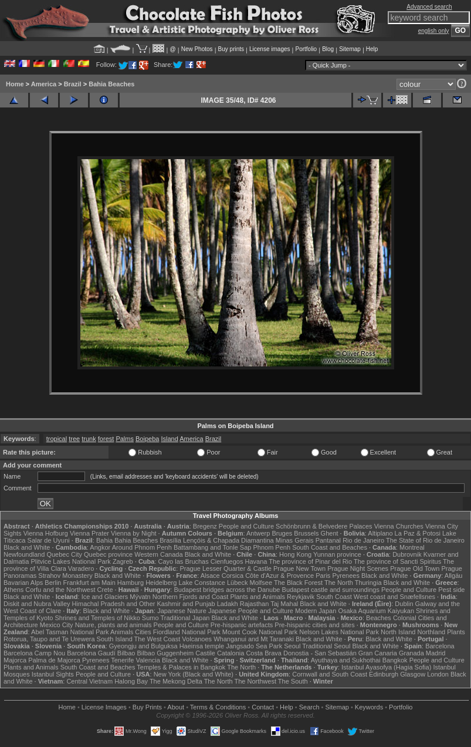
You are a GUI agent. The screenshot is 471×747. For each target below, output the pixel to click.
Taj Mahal (284, 603)
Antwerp (258, 533)
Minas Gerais (295, 540)
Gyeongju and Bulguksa (143, 646)
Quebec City (64, 554)
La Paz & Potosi (417, 533)
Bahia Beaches (111, 84)
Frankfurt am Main (89, 582)
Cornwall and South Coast (329, 674)
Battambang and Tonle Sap (213, 547)
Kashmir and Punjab (186, 603)
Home (15, 84)
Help (372, 49)
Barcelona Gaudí (91, 653)
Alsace (210, 575)
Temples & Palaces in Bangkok (181, 667)
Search (309, 707)
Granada (411, 653)
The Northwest (255, 681)
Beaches (378, 617)
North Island (398, 631)
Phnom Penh (271, 547)
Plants (456, 631)
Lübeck (237, 582)
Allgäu (454, 575)
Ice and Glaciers (105, 596)
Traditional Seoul (326, 646)
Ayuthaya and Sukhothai (346, 660)
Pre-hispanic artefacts (242, 624)
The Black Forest (298, 582)
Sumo (150, 617)
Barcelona (440, 646)
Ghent (329, 533)
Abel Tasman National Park (70, 631)
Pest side (451, 589)
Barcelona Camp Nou (34, 653)
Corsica (232, 575)
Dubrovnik (407, 554)
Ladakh (227, 603)
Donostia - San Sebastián (320, 653)
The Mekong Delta (176, 681)
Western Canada (158, 554)
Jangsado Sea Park (254, 646)
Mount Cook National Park (259, 631)
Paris (323, 575)
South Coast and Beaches (329, 547)
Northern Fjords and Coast (191, 596)
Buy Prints (147, 707)
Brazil (73, 84)
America (43, 84)
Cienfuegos (227, 561)
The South (293, 681)
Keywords (369, 707)
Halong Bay (131, 681)
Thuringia (368, 582)
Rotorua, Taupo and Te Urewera (49, 638)
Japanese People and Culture (250, 610)
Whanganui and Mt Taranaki (254, 638)
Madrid (436, 653)
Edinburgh (383, 674)
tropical (56, 438)
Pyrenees (345, 575)
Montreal (412, 547)
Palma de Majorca (54, 660)
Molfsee (261, 582)
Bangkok (395, 660)
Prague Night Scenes (357, 568)
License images (269, 49)
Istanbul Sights (53, 674)
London (438, 674)
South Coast (334, 596)
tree (74, 438)
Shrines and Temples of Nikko (97, 617)
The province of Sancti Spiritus (397, 561)
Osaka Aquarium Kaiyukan (376, 610)
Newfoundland (24, 554)
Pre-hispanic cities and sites (314, 624)
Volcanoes (197, 638)
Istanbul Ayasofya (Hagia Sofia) (386, 667)
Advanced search (429, 7)
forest (106, 438)
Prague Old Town (414, 568)
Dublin (404, 603)
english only (433, 31)
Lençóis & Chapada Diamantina (228, 540)
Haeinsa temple (201, 646)
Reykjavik (300, 596)
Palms (125, 438)
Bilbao (126, 653)
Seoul (292, 646)
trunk (89, 438)
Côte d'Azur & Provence (279, 575)
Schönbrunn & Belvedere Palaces (324, 526)
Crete (105, 589)
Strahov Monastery (65, 575)
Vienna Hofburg (45, 533)
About (175, 707)
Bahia (104, 540)
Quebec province (108, 554)
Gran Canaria (377, 653)
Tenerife (122, 660)
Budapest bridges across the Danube (227, 589)
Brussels (306, 533)
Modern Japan (315, 610)
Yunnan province (337, 554)
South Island (115, 638)
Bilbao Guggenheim (165, 653)
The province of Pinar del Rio (310, 561)
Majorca (15, 660)
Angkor (100, 547)
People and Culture (246, 526)
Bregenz (205, 526)
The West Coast (157, 638)
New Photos (197, 49)
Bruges (282, 533)
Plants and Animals (257, 596)
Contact (263, 707)
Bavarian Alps (23, 582)
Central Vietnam (89, 681)
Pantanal (328, 540)
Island (169, 438)
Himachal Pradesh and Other (113, 603)
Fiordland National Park (187, 631)
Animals (121, 631)
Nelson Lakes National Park (339, 631)
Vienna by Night (133, 533)
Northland (431, 631)
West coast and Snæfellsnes (394, 596)
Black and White (27, 547)
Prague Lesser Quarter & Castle (225, 568)
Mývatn (140, 596)
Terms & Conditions (218, 707)
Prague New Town (299, 568)
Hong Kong (295, 554)
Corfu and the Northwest (60, 589)
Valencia (147, 660)
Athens (13, 589)
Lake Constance (201, 582)
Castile (205, 653)
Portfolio (306, 49)
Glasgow (412, 674)
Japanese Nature (181, 610)
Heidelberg (161, 582)
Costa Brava (264, 653)
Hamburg (130, 582)
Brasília (170, 540)
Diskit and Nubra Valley (37, 603)
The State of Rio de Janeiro (425, 540)
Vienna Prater (89, 533)
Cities (143, 631)
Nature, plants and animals (113, 624)
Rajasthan (254, 603)
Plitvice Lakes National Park (70, 561)
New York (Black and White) (193, 674)
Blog (328, 49)
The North (338, 582)
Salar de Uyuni (49, 540)
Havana (256, 561)
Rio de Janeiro (363, 540)
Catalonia (230, 653)
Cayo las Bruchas (183, 561)
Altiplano (380, 533)
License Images (104, 707)
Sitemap (350, 49)
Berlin (53, 582)
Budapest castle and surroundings (330, 589)
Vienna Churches (398, 526)
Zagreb (123, 561)
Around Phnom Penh (142, 547)
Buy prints (231, 49)
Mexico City (56, 624)
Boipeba (147, 438)
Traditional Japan (184, 617)
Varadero (81, 568)
